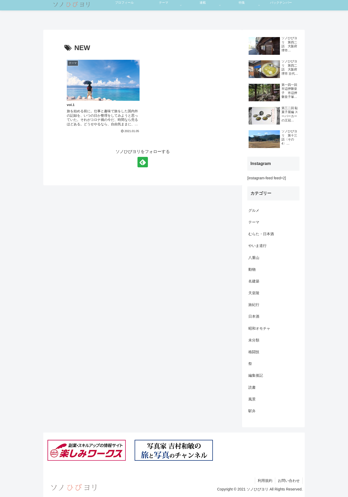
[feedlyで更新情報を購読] (142, 162)
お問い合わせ (289, 480)
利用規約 (265, 480)
